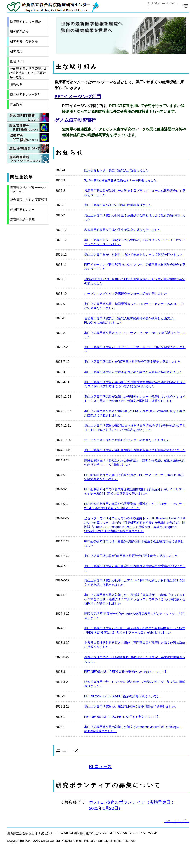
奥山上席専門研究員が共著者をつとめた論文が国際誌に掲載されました (133, 372)
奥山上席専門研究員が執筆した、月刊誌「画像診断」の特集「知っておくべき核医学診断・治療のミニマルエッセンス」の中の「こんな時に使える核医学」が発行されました (134, 599)
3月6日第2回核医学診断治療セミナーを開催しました (120, 180)
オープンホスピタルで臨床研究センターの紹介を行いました (125, 293)
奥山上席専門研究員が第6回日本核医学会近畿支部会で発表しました (131, 555)
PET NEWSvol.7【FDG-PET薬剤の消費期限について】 (122, 696)
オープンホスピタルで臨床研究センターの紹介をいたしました (127, 440)
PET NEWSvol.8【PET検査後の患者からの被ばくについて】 (126, 671)
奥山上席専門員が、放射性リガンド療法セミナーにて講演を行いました (133, 254)
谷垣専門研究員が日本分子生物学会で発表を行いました (122, 230)
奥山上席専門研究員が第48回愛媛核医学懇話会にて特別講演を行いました (135, 450)
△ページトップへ (176, 821)
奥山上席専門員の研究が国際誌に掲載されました (118, 205)
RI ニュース (100, 766)
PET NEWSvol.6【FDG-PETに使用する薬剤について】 (122, 716)
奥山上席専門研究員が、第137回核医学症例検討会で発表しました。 (131, 706)
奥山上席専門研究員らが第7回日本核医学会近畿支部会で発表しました (132, 361)
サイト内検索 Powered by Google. (162, 3)
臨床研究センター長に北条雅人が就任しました (116, 170)
